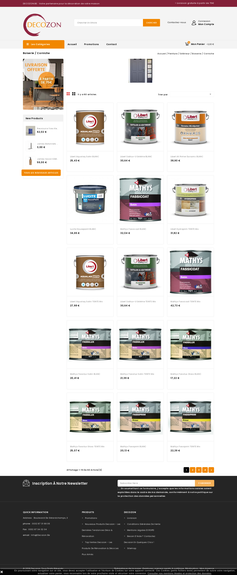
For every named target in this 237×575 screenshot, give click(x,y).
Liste (73, 93)
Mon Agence (207, 568)
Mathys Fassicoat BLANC (133, 229)
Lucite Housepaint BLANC (83, 229)
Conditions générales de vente (143, 524)
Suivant (211, 470)
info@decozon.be (40, 535)
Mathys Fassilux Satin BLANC (85, 374)
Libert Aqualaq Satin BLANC (84, 156)
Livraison (132, 518)
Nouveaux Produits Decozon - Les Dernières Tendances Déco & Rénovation (101, 530)
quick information (35, 512)
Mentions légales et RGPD (140, 530)
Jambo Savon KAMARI (47, 159)
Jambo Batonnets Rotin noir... (47, 143)
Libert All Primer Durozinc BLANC (187, 156)
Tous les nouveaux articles (41, 172)
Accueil (72, 44)
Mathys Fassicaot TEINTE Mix (185, 301)
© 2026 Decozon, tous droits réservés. (43, 568)
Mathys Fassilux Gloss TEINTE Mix (87, 446)
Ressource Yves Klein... (47, 128)
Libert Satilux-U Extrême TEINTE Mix (138, 301)
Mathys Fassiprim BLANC (133, 446)
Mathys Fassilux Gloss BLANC (186, 374)
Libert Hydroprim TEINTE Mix (185, 229)
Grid (68, 93)
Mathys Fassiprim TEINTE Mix (185, 446)
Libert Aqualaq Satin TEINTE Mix (86, 301)
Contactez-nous (177, 22)
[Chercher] (117, 22)
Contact (111, 44)
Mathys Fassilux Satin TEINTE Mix (137, 374)
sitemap (131, 548)
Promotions (91, 44)
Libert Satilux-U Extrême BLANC (136, 156)
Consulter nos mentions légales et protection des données (179, 573)
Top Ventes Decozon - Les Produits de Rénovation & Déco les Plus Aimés (100, 548)
